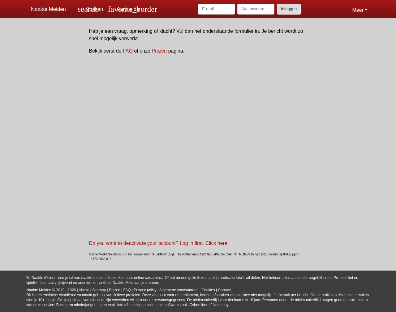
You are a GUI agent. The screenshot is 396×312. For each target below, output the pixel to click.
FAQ (128, 50)
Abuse (84, 290)
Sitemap (99, 290)
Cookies (208, 290)
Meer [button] (357, 10)
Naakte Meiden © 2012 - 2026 (51, 290)
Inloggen (289, 8)
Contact (224, 290)
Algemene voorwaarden (179, 290)
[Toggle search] (90, 9)
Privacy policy (145, 290)
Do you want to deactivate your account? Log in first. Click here (158, 243)
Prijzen (159, 50)
